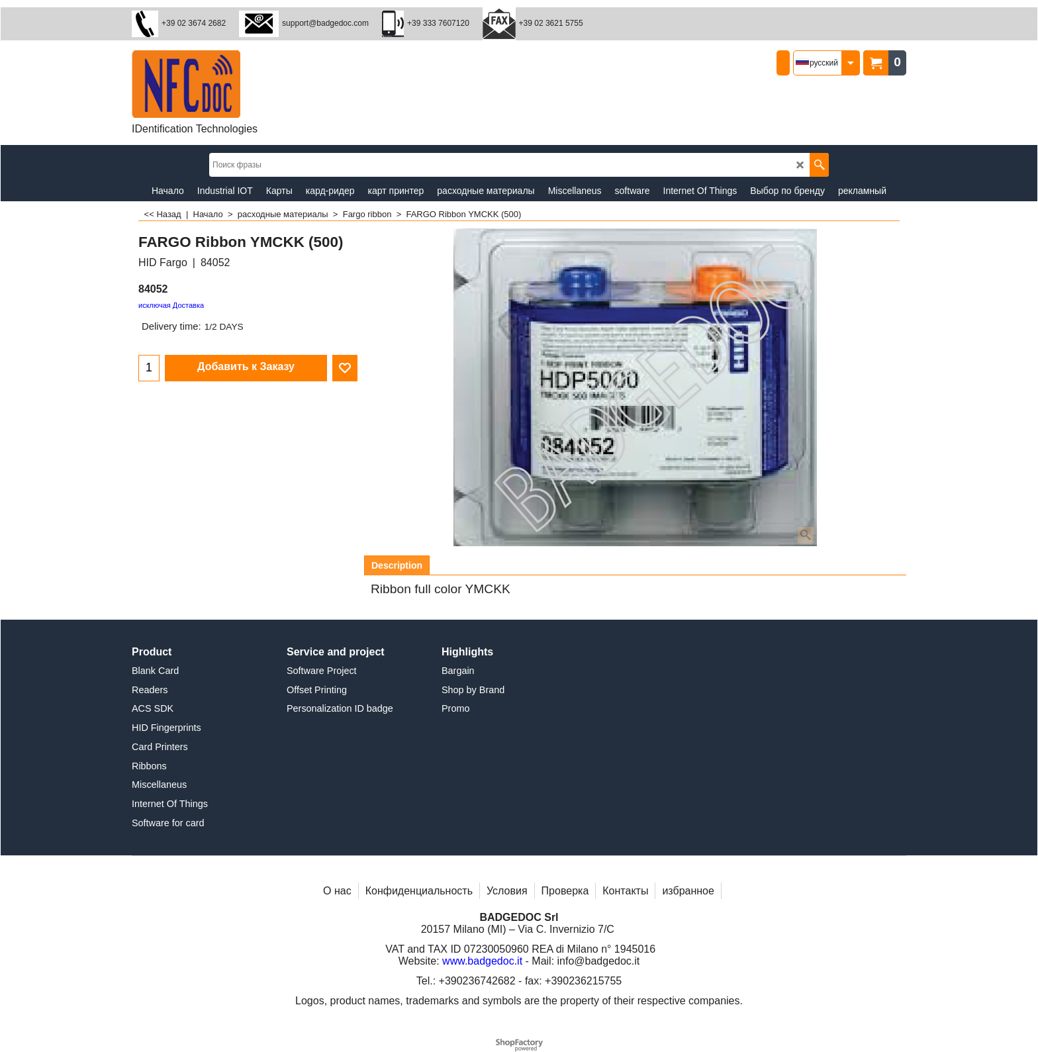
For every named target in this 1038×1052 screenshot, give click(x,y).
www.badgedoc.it (482, 961)
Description (396, 565)
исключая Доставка (171, 305)
